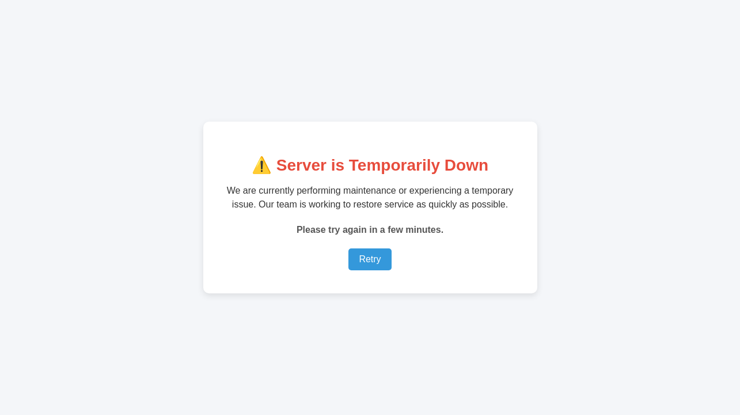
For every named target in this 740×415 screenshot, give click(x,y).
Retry (370, 259)
